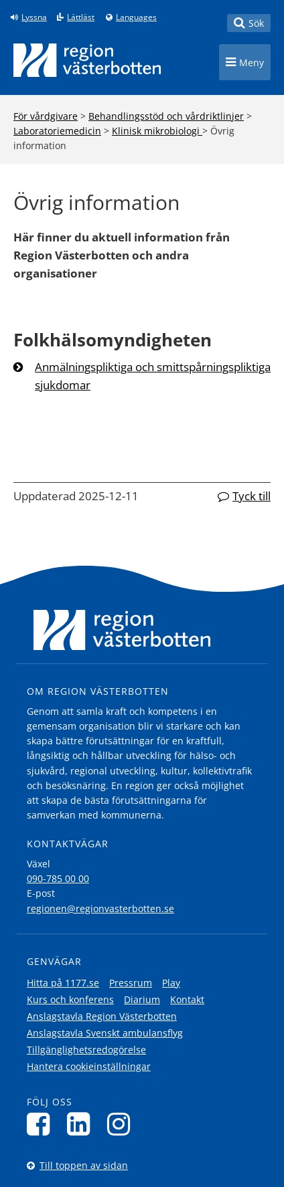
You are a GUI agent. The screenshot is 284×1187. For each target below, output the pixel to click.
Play (171, 982)
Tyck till (251, 496)
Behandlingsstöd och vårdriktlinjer (166, 116)
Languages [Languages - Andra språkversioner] (136, 17)
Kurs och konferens (70, 999)
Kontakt (187, 999)
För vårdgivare (45, 116)
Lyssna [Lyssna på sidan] (34, 17)
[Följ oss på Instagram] (122, 1124)
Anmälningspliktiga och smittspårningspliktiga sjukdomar (153, 376)
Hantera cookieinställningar (89, 1066)
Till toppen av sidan (84, 1165)
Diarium (142, 999)
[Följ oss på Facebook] (42, 1124)
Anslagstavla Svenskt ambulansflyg (105, 1033)
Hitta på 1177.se (63, 982)
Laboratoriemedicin (57, 130)
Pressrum (130, 982)
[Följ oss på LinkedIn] (82, 1124)
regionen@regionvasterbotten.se (100, 908)
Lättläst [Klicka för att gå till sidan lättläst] (80, 17)
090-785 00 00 (58, 878)
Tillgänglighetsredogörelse (86, 1049)
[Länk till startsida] (87, 60)
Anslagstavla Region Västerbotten (102, 1016)
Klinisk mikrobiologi (157, 130)
